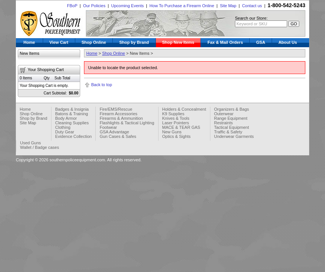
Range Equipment (230, 118)
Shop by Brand (134, 42)
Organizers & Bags (231, 109)
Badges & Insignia (72, 109)
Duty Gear (64, 132)
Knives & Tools (176, 118)
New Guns (172, 132)
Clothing (62, 127)
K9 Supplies (173, 113)
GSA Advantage (114, 132)
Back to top (101, 84)
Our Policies (94, 5)
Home (29, 42)
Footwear (108, 127)
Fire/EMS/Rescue (116, 109)
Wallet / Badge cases (39, 147)
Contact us (252, 5)
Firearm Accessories (118, 113)
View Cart (59, 42)
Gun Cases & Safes (118, 136)
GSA (260, 42)
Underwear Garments (234, 136)
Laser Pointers (175, 123)
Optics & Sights (176, 136)
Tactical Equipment (231, 127)
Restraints (223, 123)
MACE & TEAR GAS (181, 127)
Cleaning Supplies (72, 123)
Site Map (228, 5)
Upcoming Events (127, 5)
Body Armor (66, 118)
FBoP (72, 5)
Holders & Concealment (184, 109)
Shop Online (94, 42)
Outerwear (223, 113)
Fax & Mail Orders (225, 42)
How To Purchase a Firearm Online (181, 5)
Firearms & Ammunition (121, 118)
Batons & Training (71, 113)
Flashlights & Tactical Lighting (127, 123)
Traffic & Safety (228, 132)
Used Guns (30, 143)
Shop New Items (178, 42)
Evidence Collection (73, 136)
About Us (287, 42)
